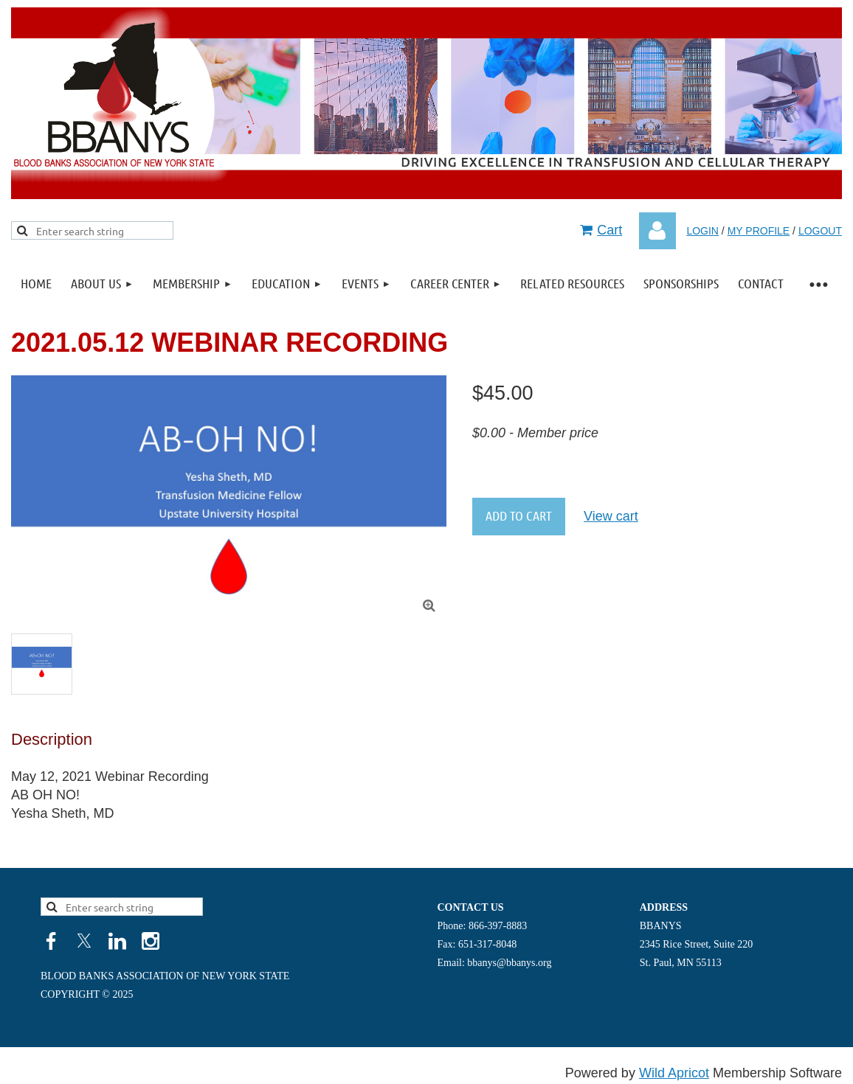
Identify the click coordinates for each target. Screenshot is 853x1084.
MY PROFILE (759, 231)
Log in (657, 230)
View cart (611, 516)
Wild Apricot (674, 1073)
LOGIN (702, 231)
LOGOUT (820, 231)
